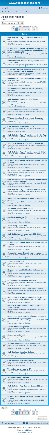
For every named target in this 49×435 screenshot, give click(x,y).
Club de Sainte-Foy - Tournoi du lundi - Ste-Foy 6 (27, 135)
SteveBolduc (25, 219)
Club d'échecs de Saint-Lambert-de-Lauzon (25, 289)
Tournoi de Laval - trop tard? (19, 369)
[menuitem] (7, 8)
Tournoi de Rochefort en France (20, 209)
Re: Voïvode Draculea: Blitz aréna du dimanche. (26, 171)
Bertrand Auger (26, 54)
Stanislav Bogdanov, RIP (17, 217)
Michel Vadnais (26, 111)
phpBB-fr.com (28, 430)
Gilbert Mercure (26, 210)
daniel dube (25, 73)
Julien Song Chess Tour (17, 226)
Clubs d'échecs (20, 57)
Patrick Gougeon (26, 371)
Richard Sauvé (26, 202)
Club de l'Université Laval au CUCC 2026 (24, 234)
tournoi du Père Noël (15, 261)
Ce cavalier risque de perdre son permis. (24, 253)
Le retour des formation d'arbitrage (21, 280)
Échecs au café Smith (16, 335)
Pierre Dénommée (27, 273)
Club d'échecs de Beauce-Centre (20, 126)
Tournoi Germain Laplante (18, 377)
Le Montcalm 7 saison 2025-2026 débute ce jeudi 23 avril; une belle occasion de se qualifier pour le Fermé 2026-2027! (27, 50)
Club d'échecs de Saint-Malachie (20, 360)
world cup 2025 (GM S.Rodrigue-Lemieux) (24, 297)
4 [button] (25, 29)
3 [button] (22, 29)
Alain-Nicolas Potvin (27, 120)
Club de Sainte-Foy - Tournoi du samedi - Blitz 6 (27, 190)
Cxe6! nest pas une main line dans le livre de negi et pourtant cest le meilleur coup (25, 70)
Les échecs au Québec (22, 44)
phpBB (19, 427)
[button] (13, 29)
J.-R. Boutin (25, 64)
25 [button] (34, 29)
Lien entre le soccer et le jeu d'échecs (22, 110)
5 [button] (28, 29)
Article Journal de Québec (18, 327)
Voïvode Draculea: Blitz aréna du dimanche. (25, 118)
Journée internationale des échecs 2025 (23, 344)
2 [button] (19, 29)
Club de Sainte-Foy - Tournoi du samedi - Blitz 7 (27, 152)
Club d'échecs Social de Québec (20, 352)
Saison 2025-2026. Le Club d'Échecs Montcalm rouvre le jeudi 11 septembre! (26, 317)
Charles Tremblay (27, 41)
